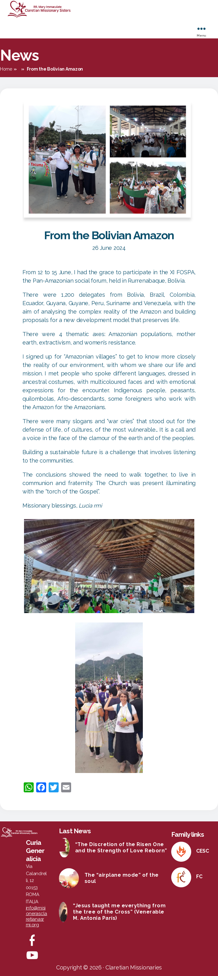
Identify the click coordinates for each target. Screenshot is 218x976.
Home (6, 69)
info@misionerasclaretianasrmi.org (36, 916)
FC (199, 876)
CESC (202, 851)
